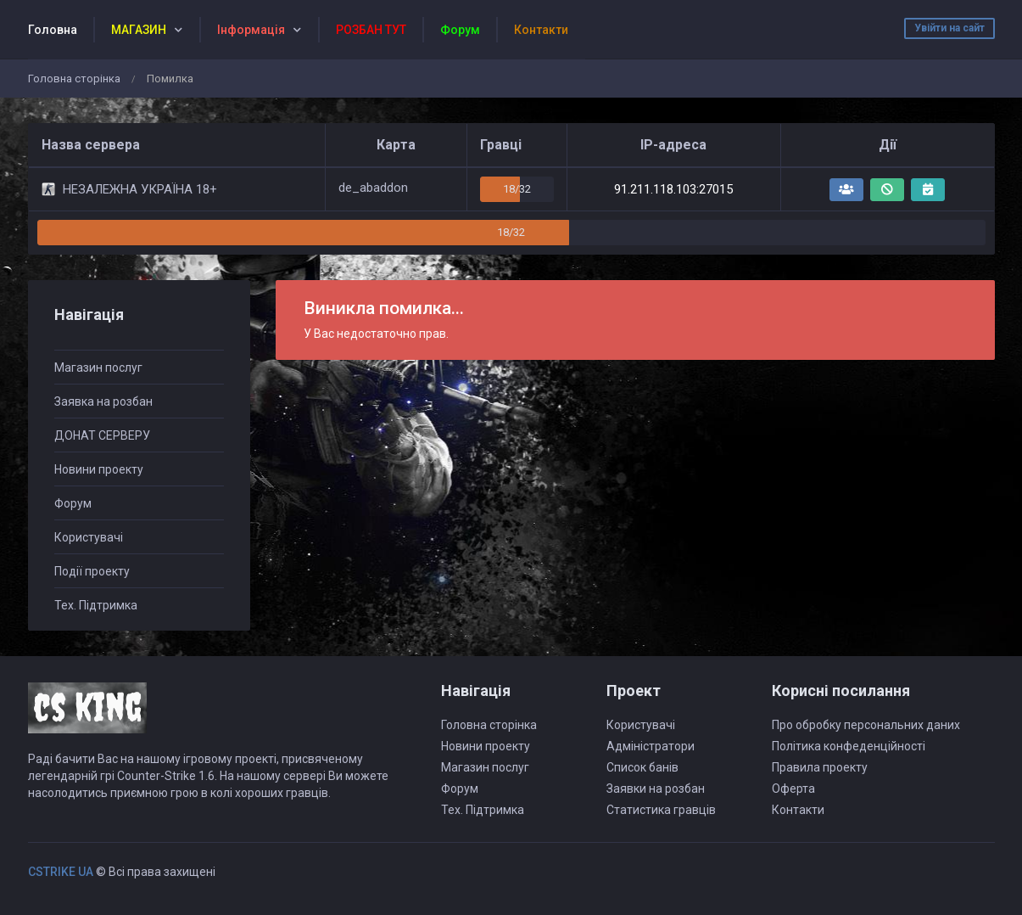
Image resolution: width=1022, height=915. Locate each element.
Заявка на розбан (103, 401)
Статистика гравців (661, 810)
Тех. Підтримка (95, 605)
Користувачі (88, 537)
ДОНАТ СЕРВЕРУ (102, 435)
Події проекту (92, 571)
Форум (73, 503)
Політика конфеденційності (848, 746)
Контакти (798, 810)
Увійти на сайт (949, 28)
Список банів (642, 767)
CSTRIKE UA (60, 872)
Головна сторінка (74, 78)
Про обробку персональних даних (866, 725)
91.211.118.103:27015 (673, 189)
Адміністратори (650, 746)
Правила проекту (820, 767)
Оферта (793, 788)
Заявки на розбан (655, 788)
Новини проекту (98, 469)
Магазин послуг (98, 367)
